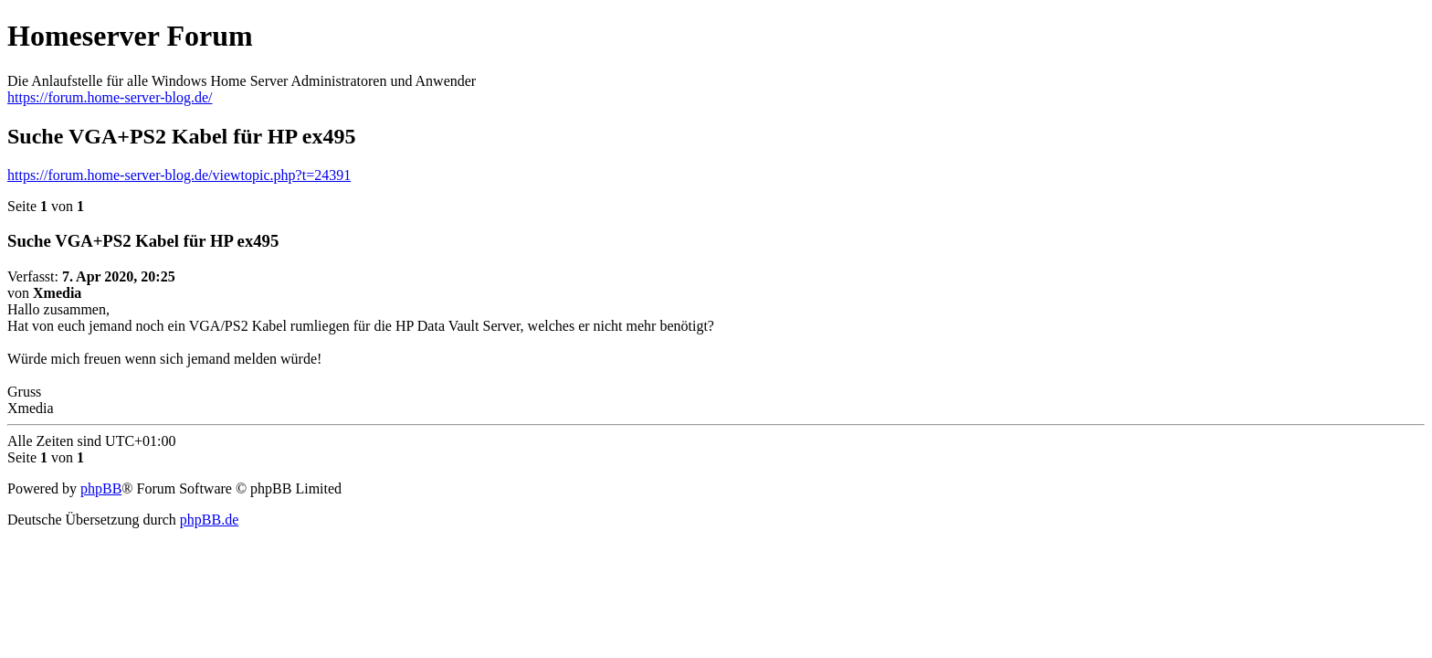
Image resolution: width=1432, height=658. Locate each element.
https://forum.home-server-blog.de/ (110, 97)
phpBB (100, 488)
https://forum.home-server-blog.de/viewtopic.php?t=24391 (179, 175)
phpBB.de (209, 519)
